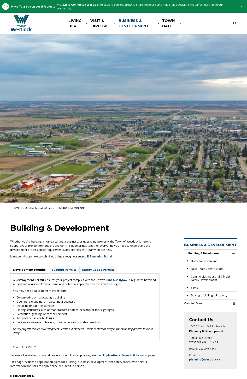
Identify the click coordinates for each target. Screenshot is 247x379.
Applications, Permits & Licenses (125, 355)
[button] (207, 303)
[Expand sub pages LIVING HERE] (86, 23)
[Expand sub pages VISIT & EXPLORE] (115, 23)
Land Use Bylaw (116, 280)
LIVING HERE (74, 23)
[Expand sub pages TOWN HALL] (180, 23)
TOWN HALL (168, 23)
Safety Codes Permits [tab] (98, 269)
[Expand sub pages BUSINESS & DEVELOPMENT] (158, 23)
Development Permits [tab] (29, 269)
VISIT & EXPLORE (99, 23)
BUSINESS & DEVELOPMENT (134, 23)
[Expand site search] (235, 23)
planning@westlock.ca (204, 359)
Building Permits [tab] (63, 269)
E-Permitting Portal (99, 256)
